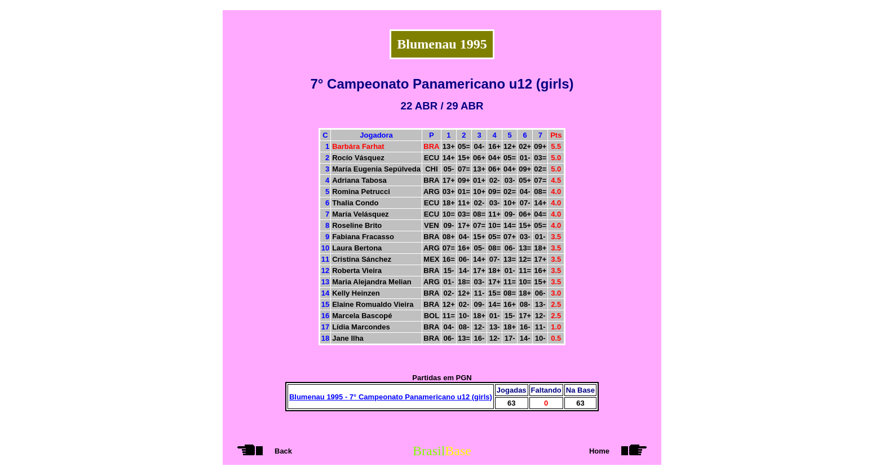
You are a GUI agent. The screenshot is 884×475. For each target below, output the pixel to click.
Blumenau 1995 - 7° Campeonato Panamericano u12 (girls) (390, 397)
